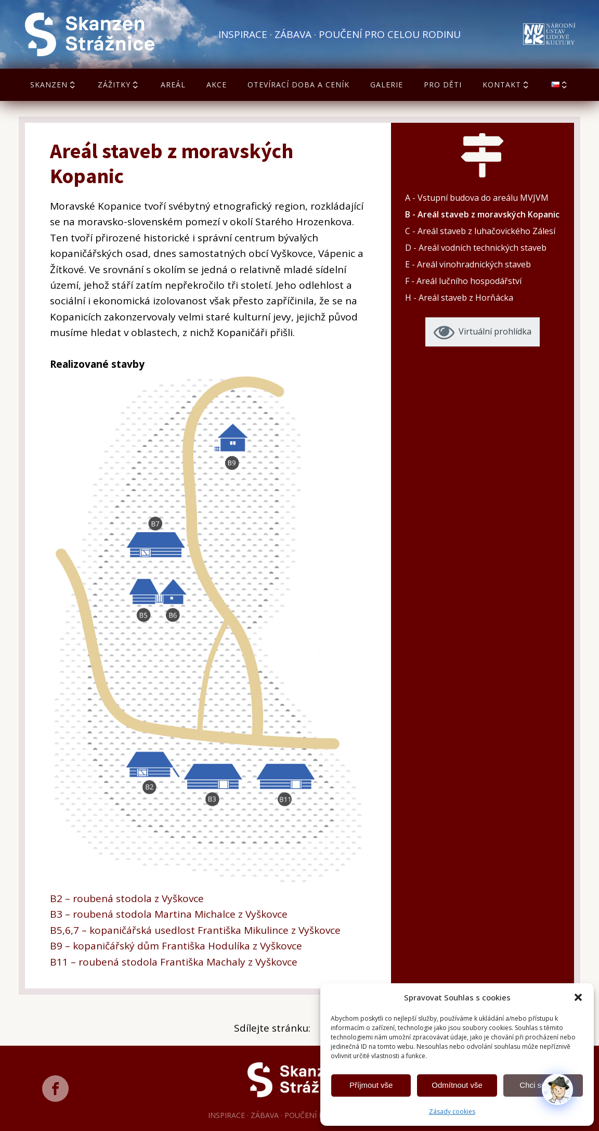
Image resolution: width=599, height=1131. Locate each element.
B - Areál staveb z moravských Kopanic (482, 214)
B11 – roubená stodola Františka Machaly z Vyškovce (173, 962)
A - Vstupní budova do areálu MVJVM (477, 197)
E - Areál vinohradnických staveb (468, 264)
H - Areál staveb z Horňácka (459, 297)
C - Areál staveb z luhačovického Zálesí (480, 231)
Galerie (386, 84)
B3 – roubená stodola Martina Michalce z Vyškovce (169, 914)
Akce (216, 84)
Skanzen (53, 84)
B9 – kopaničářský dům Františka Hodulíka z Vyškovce (176, 946)
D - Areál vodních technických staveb (475, 247)
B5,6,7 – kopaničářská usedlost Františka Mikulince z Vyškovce (195, 930)
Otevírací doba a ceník (298, 84)
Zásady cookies (452, 1111)
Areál (173, 84)
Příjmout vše (371, 1085)
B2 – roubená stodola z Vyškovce (127, 898)
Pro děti (443, 84)
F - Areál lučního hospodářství (463, 281)
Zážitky (119, 84)
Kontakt (506, 84)
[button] (578, 997)
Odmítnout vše (457, 1085)
